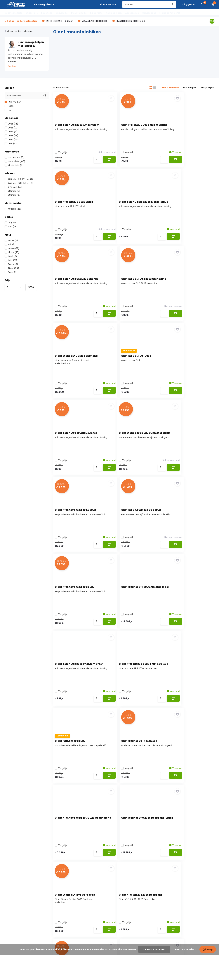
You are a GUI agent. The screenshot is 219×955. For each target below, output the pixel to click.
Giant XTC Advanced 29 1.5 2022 (132, 362)
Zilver (12, 268)
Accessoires (132, 12)
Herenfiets (15, 161)
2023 (11, 136)
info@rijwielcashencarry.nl (91, 787)
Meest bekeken (170, 88)
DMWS (115, 934)
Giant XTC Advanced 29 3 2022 (186, 362)
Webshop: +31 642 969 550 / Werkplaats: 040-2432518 (103, 780)
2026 (11, 124)
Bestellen (9, 845)
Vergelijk (62, 152)
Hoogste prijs (207, 88)
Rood (11, 272)
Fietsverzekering (13, 888)
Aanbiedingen (114, 12)
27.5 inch (13, 187)
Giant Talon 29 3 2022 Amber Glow (78, 125)
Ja (10, 223)
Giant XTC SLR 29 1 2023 (126, 283)
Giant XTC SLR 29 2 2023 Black (186, 125)
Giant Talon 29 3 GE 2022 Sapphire (133, 204)
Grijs (11, 260)
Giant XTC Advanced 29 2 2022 (76, 441)
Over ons (9, 840)
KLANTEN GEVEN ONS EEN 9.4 (130, 21)
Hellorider (9, 883)
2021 (11, 144)
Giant (9, 106)
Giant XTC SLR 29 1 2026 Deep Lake (78, 679)
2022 (12, 140)
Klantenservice (108, 4)
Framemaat (11, 902)
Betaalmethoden (14, 850)
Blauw (12, 252)
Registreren (66, 836)
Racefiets (46, 12)
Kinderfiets (96, 12)
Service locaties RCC (15, 873)
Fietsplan (9, 878)
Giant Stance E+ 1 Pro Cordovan (187, 600)
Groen (12, 249)
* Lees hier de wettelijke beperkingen (163, 805)
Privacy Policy (12, 869)
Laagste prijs (189, 88)
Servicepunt (149, 12)
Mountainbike (79, 12)
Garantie (9, 897)
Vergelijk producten (70, 855)
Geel (11, 256)
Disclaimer (10, 864)
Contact (12, 66)
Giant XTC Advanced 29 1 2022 (130, 679)
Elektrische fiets (13, 12)
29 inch (13, 195)
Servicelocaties (13, 911)
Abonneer (202, 799)
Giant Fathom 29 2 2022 (126, 521)
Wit (10, 245)
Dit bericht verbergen (154, 949)
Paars (11, 264)
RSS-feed (134, 934)
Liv (8, 110)
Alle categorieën (43, 4)
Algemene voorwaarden (17, 859)
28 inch (12, 191)
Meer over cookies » (185, 949)
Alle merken (13, 102)
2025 (11, 128)
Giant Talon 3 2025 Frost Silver (186, 679)
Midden (13, 209)
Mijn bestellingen (68, 840)
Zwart (12, 241)
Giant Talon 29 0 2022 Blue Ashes (188, 283)
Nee (11, 227)
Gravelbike (62, 12)
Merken (28, 31)
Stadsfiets (32, 12)
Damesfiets (14, 157)
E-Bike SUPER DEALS (170, 12)
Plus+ (124, 934)
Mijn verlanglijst (68, 850)
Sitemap (9, 906)
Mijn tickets (65, 845)
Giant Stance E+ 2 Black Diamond (77, 283)
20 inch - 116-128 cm (19, 179)
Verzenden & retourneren (18, 855)
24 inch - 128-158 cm (19, 183)
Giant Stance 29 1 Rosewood (185, 521)
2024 (11, 132)
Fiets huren (10, 892)
